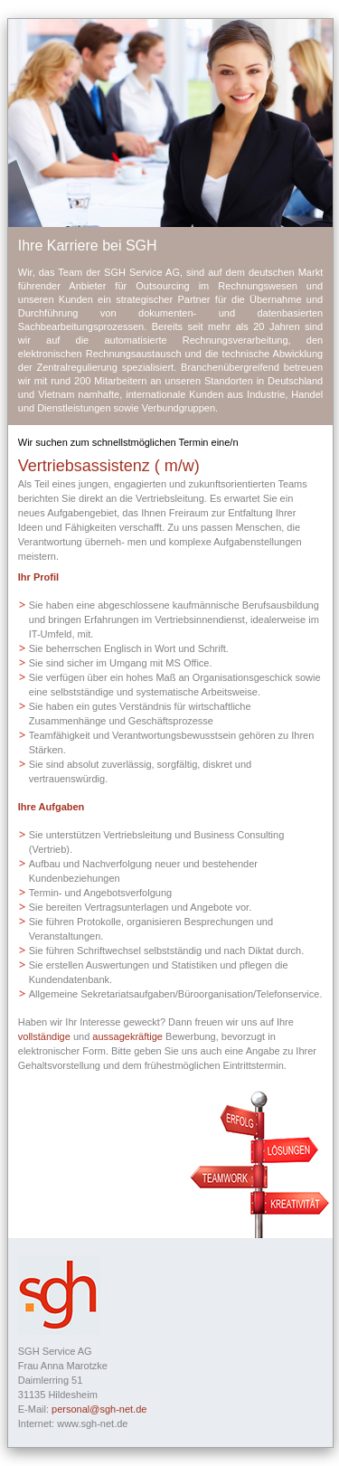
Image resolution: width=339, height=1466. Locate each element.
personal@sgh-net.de (99, 1409)
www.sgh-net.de (92, 1423)
